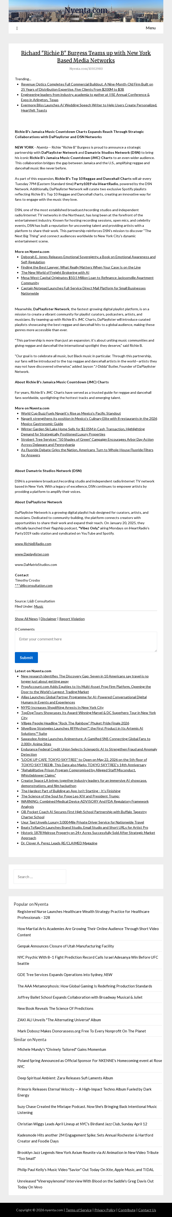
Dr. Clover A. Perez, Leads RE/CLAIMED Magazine (59, 843)
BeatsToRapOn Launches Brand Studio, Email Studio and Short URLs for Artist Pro (84, 827)
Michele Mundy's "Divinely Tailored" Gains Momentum (61, 1049)
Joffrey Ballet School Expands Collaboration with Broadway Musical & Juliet (80, 997)
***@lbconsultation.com (34, 585)
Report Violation (72, 619)
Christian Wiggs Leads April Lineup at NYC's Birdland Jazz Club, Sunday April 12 (82, 1124)
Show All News (26, 619)
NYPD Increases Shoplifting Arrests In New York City (62, 707)
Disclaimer (49, 619)
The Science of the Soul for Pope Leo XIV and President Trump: (70, 796)
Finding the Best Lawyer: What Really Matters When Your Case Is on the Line (81, 267)
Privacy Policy (104, 1210)
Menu (151, 27)
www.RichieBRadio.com (33, 544)
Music (38, 606)
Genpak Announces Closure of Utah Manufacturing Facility (65, 946)
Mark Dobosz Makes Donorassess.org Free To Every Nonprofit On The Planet (81, 1031)
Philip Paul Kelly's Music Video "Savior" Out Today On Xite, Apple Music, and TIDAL (85, 1169)
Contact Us (147, 1210)
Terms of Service (79, 1210)
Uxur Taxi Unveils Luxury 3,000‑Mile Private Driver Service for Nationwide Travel (82, 822)
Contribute (127, 1210)
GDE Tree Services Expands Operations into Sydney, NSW (64, 974)
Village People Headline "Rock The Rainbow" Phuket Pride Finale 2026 (75, 723)
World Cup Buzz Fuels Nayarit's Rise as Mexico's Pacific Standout (71, 413)
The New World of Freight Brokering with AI (55, 272)
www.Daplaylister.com (32, 554)
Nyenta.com (86, 10)
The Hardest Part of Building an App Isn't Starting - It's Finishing (70, 791)
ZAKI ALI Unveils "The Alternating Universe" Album (59, 1020)
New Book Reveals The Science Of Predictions (55, 1008)
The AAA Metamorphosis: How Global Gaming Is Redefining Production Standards (84, 986)
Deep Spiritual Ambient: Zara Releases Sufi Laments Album (65, 1078)
